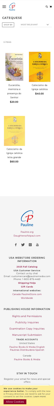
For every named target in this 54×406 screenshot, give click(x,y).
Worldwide (27, 298)
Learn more (39, 396)
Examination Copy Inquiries (27, 328)
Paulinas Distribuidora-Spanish (27, 350)
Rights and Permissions (27, 316)
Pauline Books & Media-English (27, 347)
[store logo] (12, 6)
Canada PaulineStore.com (27, 294)
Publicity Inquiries (27, 322)
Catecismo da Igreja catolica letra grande (14, 153)
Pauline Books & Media (27, 359)
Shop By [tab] (8, 25)
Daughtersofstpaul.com (27, 235)
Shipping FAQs (27, 283)
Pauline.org (27, 232)
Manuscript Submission (27, 335)
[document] (27, 395)
